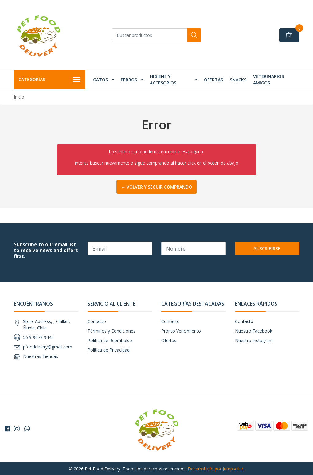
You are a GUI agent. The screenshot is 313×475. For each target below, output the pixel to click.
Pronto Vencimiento (181, 331)
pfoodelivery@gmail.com (47, 347)
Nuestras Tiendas (40, 356)
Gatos (100, 80)
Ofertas (213, 80)
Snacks (238, 80)
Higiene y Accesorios (163, 79)
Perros (129, 80)
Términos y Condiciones (111, 331)
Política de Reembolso (110, 340)
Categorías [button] (49, 79)
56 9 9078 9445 (38, 337)
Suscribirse (267, 248)
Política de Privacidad (109, 350)
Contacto (97, 321)
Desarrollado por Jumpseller (215, 469)
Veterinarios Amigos (268, 79)
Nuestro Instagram (254, 340)
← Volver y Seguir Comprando (156, 187)
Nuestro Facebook (253, 331)
